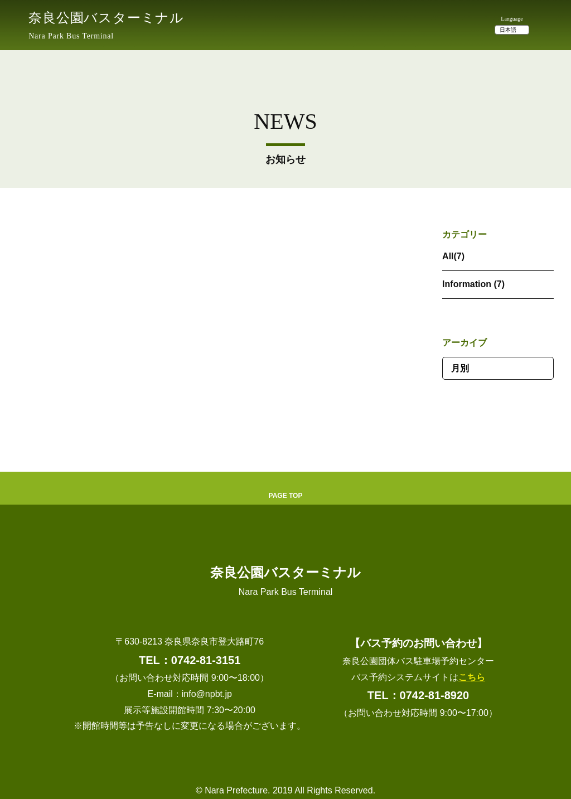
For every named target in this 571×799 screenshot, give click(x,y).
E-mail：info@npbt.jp (189, 694)
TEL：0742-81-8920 (418, 695)
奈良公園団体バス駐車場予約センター (418, 661)
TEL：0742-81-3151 (189, 660)
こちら (471, 677)
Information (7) (473, 284)
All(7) (453, 256)
